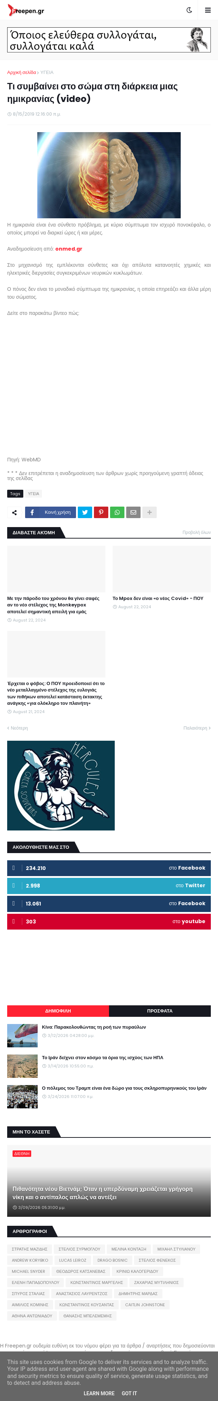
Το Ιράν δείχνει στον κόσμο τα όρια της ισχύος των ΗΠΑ (103, 1058)
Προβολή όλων (197, 532)
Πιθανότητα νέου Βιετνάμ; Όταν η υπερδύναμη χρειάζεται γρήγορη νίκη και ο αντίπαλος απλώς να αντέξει (103, 1193)
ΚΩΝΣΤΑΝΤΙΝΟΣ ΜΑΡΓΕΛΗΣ (96, 1282)
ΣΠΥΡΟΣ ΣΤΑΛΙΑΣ (28, 1294)
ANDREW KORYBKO (30, 1260)
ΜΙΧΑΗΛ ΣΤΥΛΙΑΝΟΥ (176, 1249)
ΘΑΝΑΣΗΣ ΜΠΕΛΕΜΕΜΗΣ (87, 1316)
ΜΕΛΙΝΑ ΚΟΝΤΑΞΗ (129, 1249)
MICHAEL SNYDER (28, 1271)
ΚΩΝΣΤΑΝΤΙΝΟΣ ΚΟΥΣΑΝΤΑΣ (87, 1305)
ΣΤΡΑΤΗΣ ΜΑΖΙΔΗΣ (29, 1249)
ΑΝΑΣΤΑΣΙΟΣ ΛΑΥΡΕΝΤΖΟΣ (82, 1294)
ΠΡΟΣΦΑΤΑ (160, 1010)
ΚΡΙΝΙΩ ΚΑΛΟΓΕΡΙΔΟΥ (137, 1271)
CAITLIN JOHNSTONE (145, 1305)
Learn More (99, 1393)
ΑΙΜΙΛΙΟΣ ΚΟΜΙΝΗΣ (30, 1305)
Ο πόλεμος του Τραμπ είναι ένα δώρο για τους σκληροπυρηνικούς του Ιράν (124, 1088)
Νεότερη (19, 728)
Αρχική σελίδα (21, 72)
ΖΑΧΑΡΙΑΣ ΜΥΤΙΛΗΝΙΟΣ (156, 1282)
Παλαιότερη (195, 728)
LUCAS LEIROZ (72, 1260)
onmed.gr (68, 248)
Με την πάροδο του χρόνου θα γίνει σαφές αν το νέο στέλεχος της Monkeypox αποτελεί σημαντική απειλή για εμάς (53, 605)
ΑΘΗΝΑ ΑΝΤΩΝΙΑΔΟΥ (32, 1316)
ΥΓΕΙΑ (46, 72)
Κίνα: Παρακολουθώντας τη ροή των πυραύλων (94, 1027)
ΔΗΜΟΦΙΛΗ (58, 1010)
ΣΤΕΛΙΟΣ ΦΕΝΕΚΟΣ (157, 1260)
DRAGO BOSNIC (113, 1260)
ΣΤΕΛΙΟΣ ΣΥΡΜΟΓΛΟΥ (79, 1249)
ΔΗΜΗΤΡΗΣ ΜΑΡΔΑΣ (138, 1294)
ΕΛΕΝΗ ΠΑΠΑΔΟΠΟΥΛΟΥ (35, 1282)
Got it (129, 1393)
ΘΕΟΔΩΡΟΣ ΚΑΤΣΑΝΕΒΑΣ (80, 1271)
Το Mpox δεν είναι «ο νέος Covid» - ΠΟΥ (158, 598)
